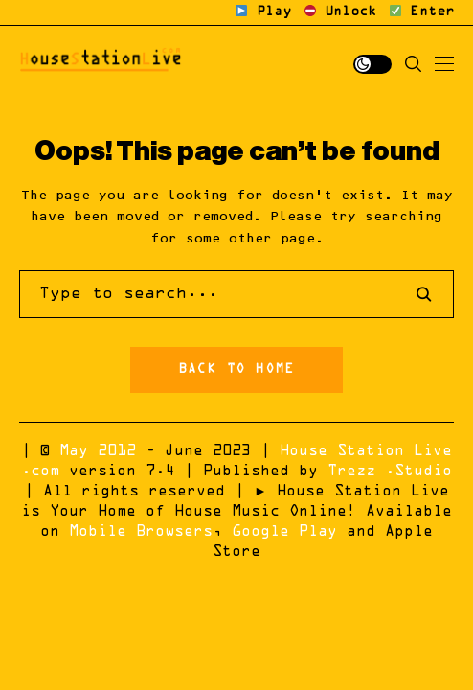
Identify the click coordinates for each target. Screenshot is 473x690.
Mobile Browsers (141, 532)
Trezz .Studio (389, 471)
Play (263, 12)
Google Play (284, 532)
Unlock (340, 12)
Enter (422, 12)
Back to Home (236, 370)
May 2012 (97, 451)
